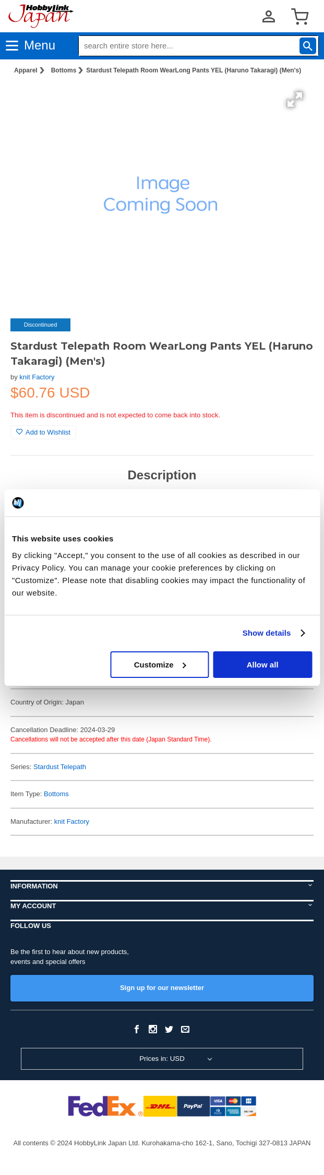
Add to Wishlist (43, 432)
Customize (160, 664)
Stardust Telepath (59, 767)
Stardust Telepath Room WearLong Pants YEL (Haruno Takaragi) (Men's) (193, 70)
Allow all (263, 664)
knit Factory (36, 377)
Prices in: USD (162, 1058)
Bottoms (64, 70)
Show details (267, 632)
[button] (294, 99)
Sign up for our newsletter (162, 988)
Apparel (26, 70)
